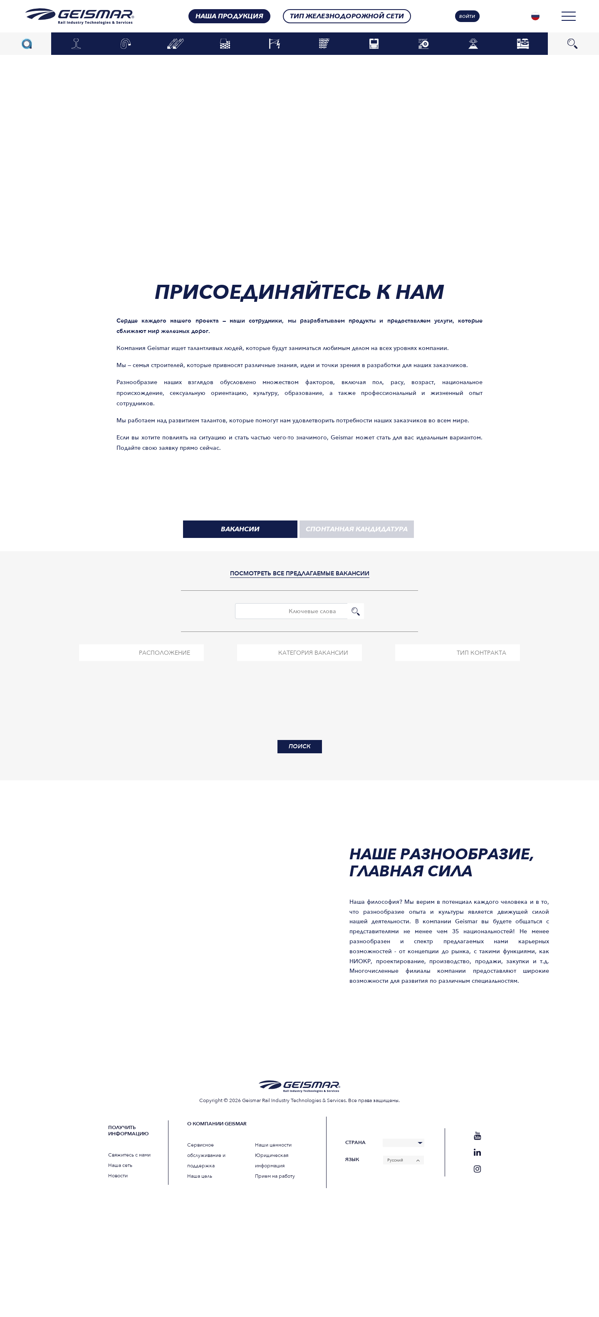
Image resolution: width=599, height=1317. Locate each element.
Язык (352, 1160)
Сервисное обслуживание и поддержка (206, 1155)
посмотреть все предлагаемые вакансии (299, 573)
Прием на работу (275, 1176)
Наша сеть (120, 1165)
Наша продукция (229, 16)
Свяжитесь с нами (129, 1155)
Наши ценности (273, 1145)
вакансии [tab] (240, 529)
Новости (118, 1175)
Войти (467, 17)
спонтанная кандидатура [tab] (357, 529)
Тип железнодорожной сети (347, 16)
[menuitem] (535, 16)
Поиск (355, 611)
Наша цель (199, 1176)
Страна (355, 1142)
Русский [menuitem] (395, 1160)
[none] (535, 16)
